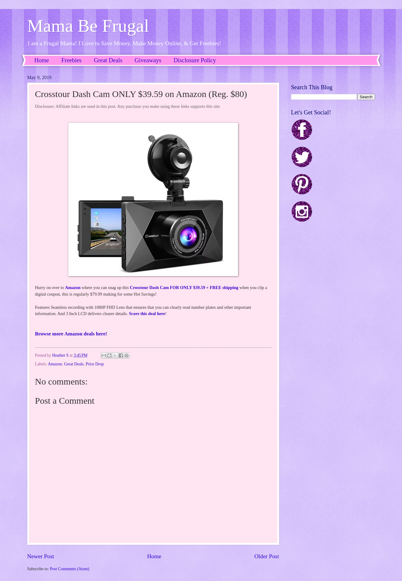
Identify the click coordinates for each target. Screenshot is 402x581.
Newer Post (40, 556)
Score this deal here (147, 313)
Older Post (266, 556)
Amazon (73, 287)
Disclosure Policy (195, 60)
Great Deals (108, 60)
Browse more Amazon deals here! (71, 334)
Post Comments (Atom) (69, 569)
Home (41, 60)
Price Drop (95, 364)
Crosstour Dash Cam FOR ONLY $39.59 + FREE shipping (184, 287)
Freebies (71, 60)
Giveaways (148, 60)
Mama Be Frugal (88, 26)
